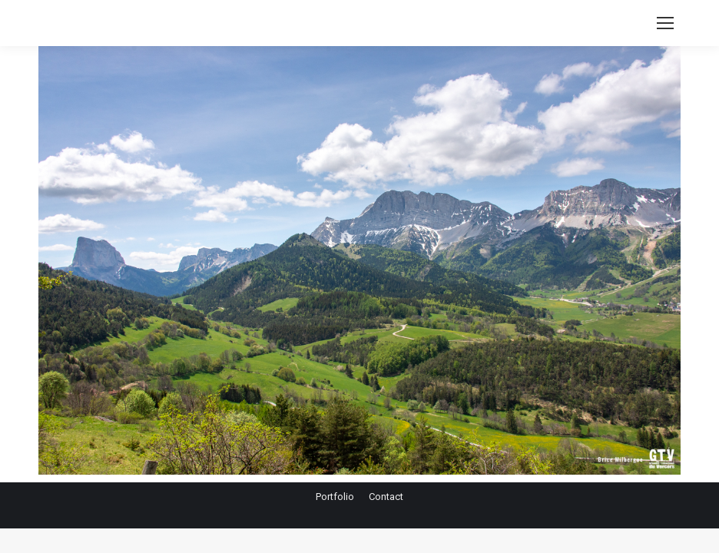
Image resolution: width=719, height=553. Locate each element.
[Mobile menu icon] (665, 23)
